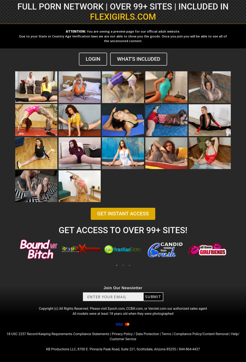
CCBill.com (134, 309)
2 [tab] (123, 265)
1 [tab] (117, 265)
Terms (166, 334)
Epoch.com (116, 309)
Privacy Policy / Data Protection (135, 334)
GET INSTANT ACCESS (123, 214)
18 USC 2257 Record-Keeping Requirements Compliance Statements (58, 334)
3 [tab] (129, 265)
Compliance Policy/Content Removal (201, 334)
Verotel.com (157, 309)
